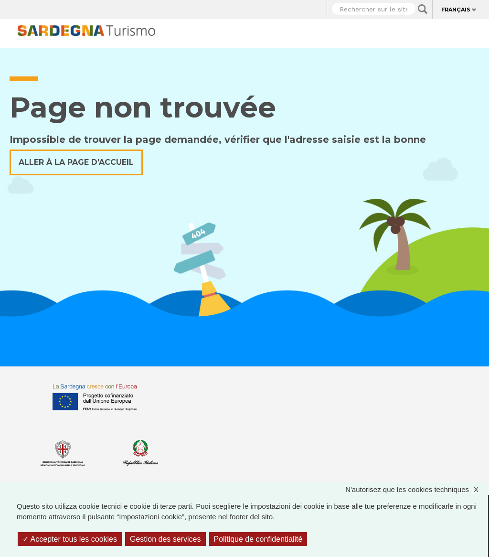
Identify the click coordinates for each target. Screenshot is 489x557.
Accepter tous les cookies (69, 539)
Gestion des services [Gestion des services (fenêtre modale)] (165, 539)
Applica (422, 9)
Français (455, 9)
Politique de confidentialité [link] (258, 539)
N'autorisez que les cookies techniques (416, 489)
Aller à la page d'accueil (76, 162)
